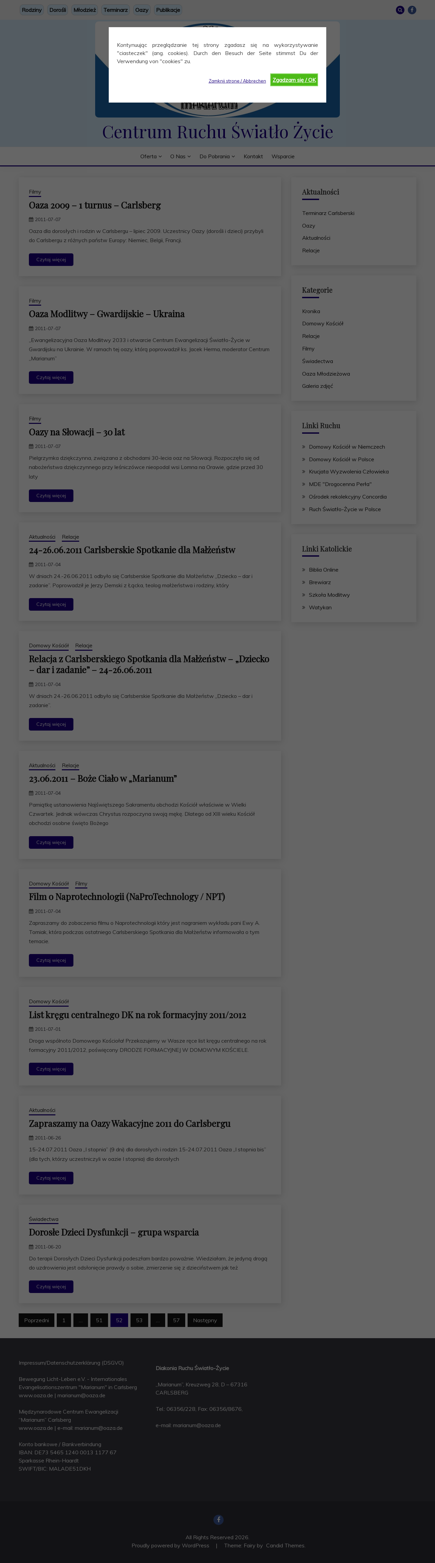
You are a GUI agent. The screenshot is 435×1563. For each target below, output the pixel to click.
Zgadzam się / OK (294, 79)
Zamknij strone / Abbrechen (237, 81)
